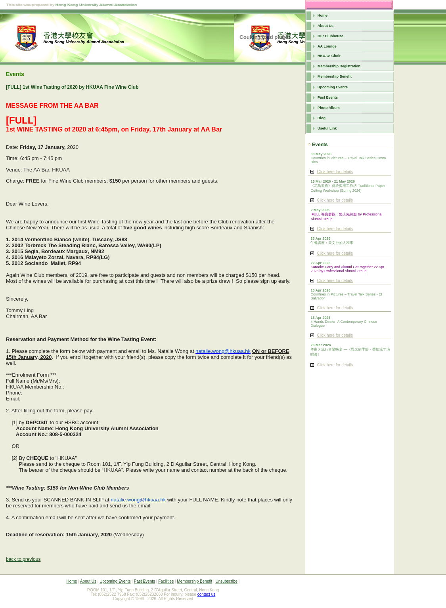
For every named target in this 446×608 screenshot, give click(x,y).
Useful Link (327, 128)
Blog (321, 118)
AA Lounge (327, 46)
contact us (206, 594)
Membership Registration (339, 66)
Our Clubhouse (330, 36)
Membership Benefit (335, 76)
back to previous (23, 559)
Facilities (166, 581)
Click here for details (335, 172)
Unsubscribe (226, 581)
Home (322, 15)
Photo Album (329, 108)
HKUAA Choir (329, 56)
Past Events (328, 97)
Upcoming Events (333, 87)
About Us (325, 26)
